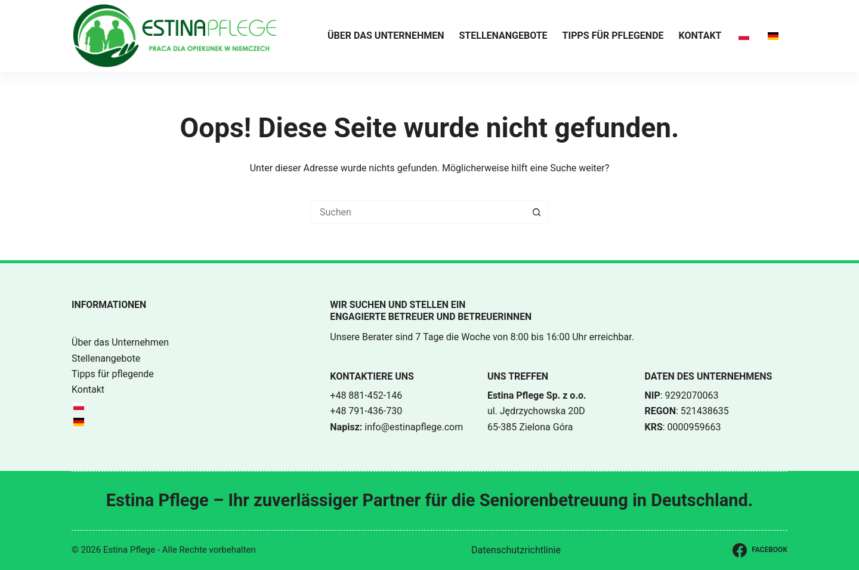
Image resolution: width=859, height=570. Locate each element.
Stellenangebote (503, 35)
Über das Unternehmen (385, 35)
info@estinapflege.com (413, 427)
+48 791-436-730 (366, 411)
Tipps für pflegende (613, 35)
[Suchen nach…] (417, 212)
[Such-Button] (537, 212)
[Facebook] (760, 550)
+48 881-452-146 (366, 395)
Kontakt (700, 35)
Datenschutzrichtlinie (516, 550)
